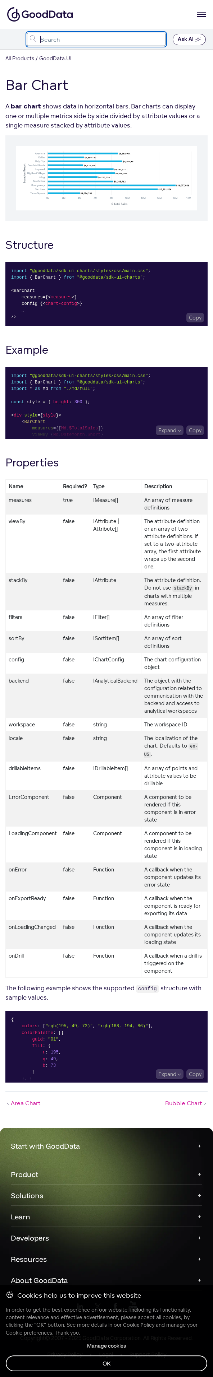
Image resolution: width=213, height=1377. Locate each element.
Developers (30, 1237)
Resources (29, 1259)
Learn (20, 1216)
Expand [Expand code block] (167, 430)
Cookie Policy (138, 1325)
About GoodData (39, 1280)
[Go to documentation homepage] (40, 14)
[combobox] (96, 39)
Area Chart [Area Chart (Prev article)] (23, 1103)
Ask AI (189, 39)
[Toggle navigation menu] (13, 39)
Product (24, 1174)
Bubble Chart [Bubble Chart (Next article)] (186, 1103)
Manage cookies (106, 1346)
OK (107, 1363)
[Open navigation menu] (201, 14)
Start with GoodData (45, 1145)
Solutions (27, 1195)
